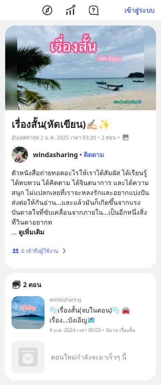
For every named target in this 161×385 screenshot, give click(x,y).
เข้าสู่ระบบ (139, 10)
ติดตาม (94, 154)
